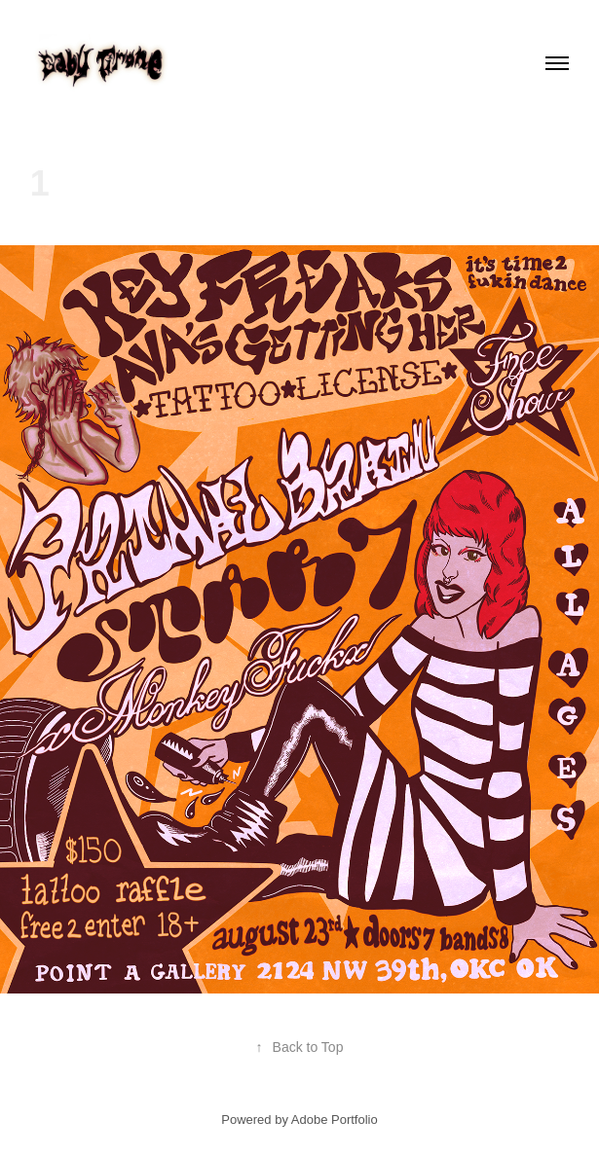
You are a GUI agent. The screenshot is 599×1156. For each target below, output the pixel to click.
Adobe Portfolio (334, 1119)
